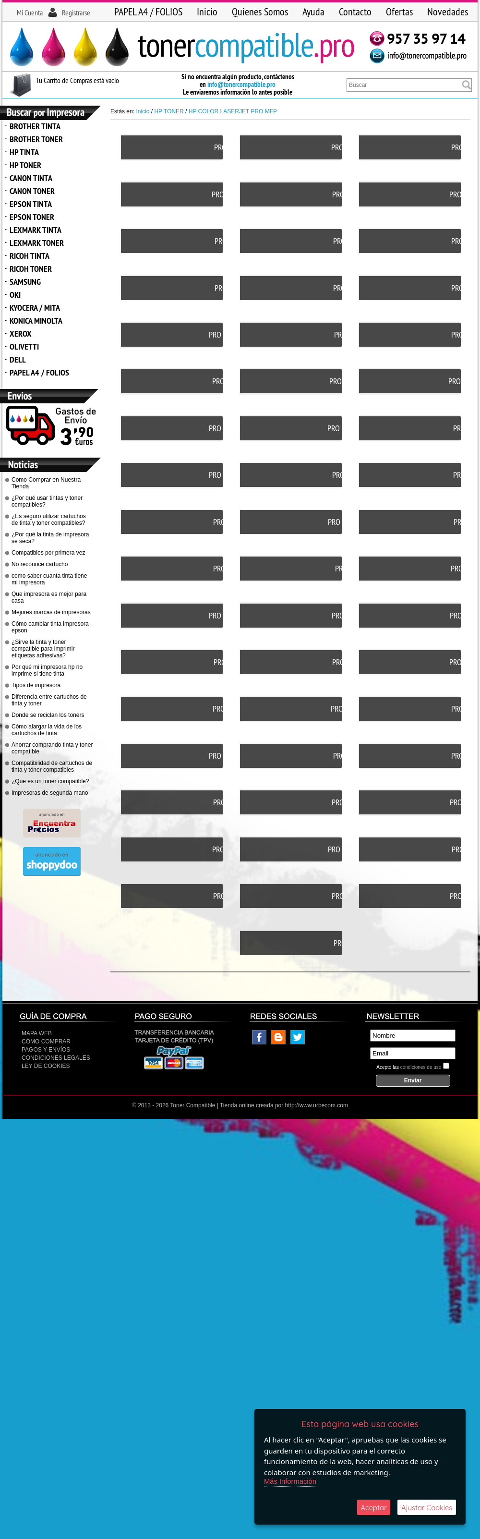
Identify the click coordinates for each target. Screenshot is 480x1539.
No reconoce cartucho (40, 564)
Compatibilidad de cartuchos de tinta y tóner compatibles (52, 766)
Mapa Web (37, 995)
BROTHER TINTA (35, 126)
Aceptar (373, 1507)
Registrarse (76, 12)
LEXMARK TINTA (35, 229)
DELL (18, 359)
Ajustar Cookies (427, 1507)
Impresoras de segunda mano (50, 792)
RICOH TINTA (29, 255)
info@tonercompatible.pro (241, 84)
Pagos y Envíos (46, 1011)
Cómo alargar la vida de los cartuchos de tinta (47, 730)
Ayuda (313, 11)
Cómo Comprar (46, 1003)
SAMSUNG (25, 281)
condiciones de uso (421, 1028)
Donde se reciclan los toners (48, 715)
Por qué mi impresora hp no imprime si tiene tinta (47, 670)
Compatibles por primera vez (48, 552)
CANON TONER (32, 190)
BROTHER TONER (36, 139)
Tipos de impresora (36, 685)
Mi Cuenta (30, 12)
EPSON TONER (32, 216)
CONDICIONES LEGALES (56, 1019)
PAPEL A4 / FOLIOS (148, 11)
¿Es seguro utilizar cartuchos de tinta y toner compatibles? (49, 519)
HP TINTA (24, 152)
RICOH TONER (31, 268)
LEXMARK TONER (37, 242)
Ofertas (399, 11)
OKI (15, 294)
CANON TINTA (31, 177)
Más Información (290, 1481)
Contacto (355, 11)
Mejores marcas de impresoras (51, 612)
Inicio (207, 11)
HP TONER (25, 164)
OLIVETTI (24, 346)
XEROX (21, 333)
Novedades (447, 11)
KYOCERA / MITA (35, 307)
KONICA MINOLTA (36, 320)
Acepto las (408, 1028)
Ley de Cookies (46, 1027)
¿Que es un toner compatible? (50, 781)
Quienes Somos (260, 11)
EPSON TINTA (31, 203)
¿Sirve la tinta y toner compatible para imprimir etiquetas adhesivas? (43, 649)
